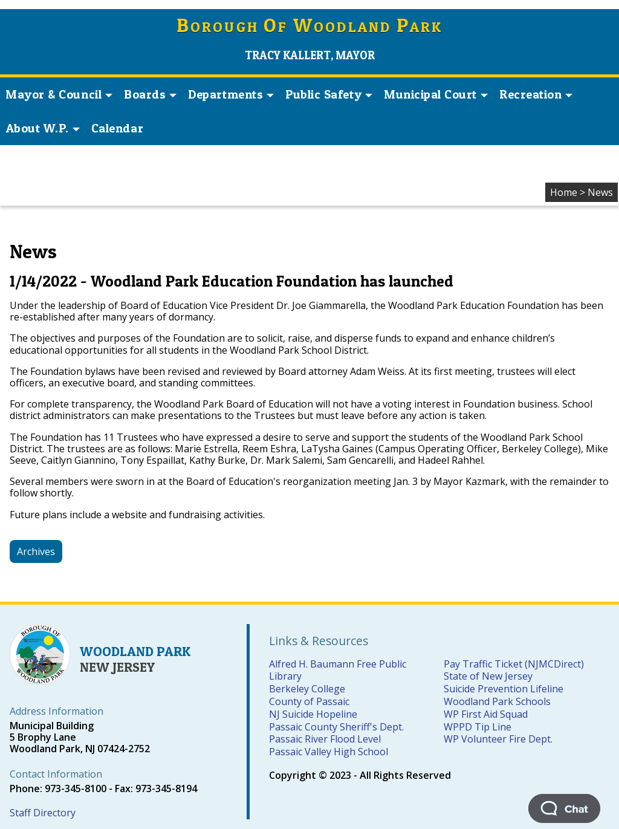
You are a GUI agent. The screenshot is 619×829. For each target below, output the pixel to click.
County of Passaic (309, 701)
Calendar (117, 128)
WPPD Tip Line (477, 726)
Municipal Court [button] (436, 94)
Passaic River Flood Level (325, 739)
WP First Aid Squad (486, 714)
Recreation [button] (535, 94)
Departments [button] (231, 94)
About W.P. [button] (43, 128)
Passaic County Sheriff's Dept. (336, 726)
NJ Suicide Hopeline (313, 714)
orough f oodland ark (310, 27)
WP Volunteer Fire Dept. (498, 739)
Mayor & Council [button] (58, 94)
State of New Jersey (488, 676)
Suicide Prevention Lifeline (503, 688)
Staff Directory (43, 812)
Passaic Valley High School (328, 751)
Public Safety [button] (328, 94)
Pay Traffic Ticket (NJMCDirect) (514, 664)
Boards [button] (150, 94)
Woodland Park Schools (497, 701)
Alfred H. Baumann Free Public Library (337, 670)
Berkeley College (307, 688)
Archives (36, 551)
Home (563, 192)
